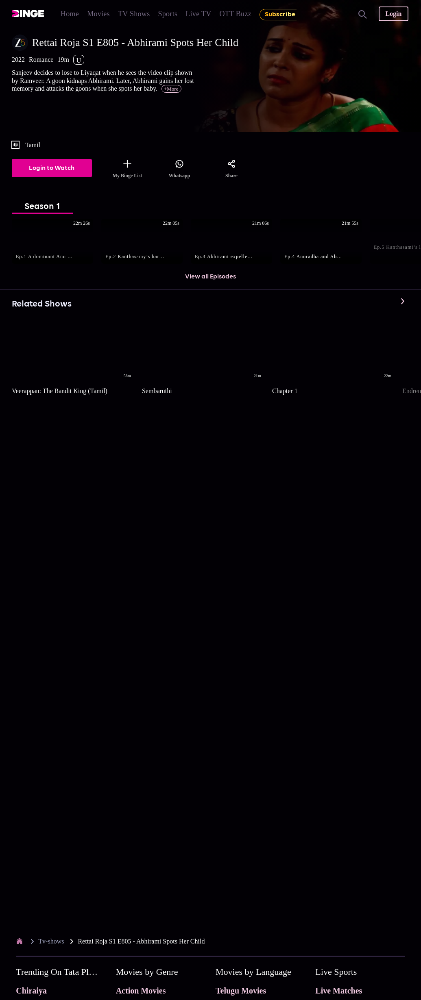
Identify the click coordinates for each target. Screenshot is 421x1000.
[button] (56, 242)
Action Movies (141, 990)
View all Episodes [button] (210, 277)
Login (393, 13)
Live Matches (338, 990)
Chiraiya (31, 990)
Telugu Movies (241, 990)
